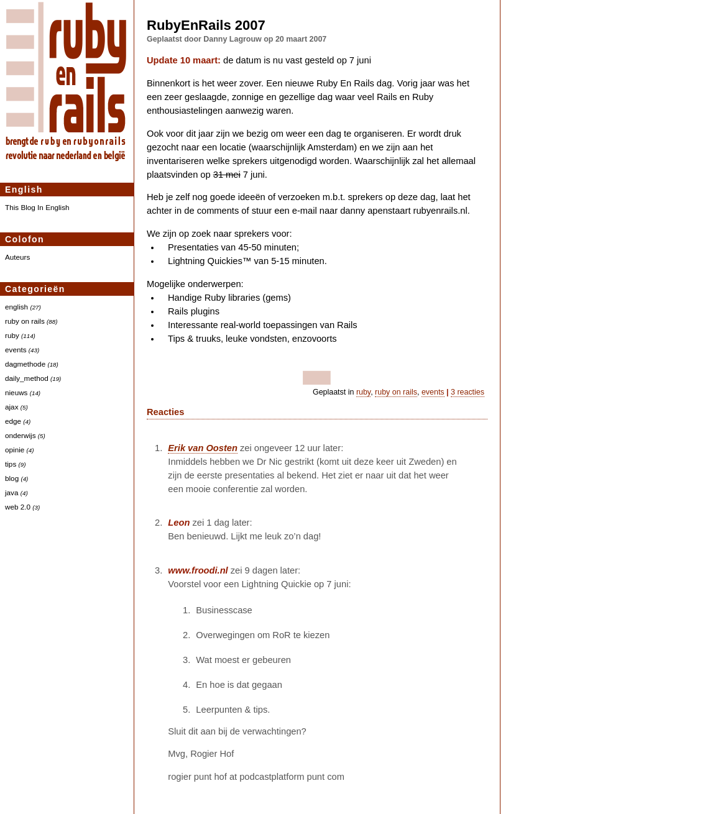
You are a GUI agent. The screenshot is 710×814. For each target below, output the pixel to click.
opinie (14, 450)
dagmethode (25, 364)
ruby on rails (25, 321)
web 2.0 (17, 507)
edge (13, 421)
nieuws (16, 392)
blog (12, 478)
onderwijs (20, 435)
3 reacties (467, 392)
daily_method (26, 378)
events (16, 349)
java (12, 492)
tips (10, 464)
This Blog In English (37, 207)
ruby (12, 335)
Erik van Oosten (202, 448)
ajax (12, 407)
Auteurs (17, 257)
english (16, 307)
